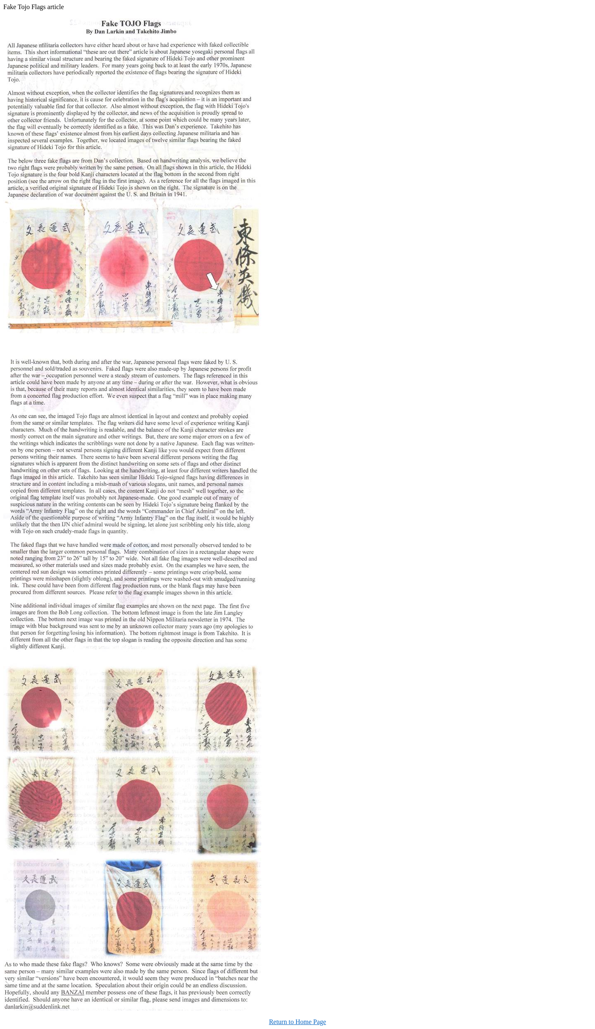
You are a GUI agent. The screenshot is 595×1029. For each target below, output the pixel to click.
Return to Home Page (297, 1021)
